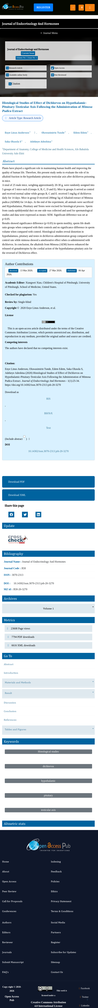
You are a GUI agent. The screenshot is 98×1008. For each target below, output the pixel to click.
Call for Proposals (12, 901)
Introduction (11, 672)
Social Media (58, 922)
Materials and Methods (19, 682)
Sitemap (55, 962)
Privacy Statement (61, 901)
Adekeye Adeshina (41, 141)
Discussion (10, 702)
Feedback (56, 871)
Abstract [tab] (8, 664)
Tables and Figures (17, 729)
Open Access (9, 881)
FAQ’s (5, 972)
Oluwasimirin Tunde (54, 132)
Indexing (56, 861)
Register (43, 7)
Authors (6, 922)
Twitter (84, 997)
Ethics (54, 891)
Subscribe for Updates (63, 952)
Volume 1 (48, 608)
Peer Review (9, 891)
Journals (7, 952)
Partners (56, 932)
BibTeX (48, 413)
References (10, 719)
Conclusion (10, 711)
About (5, 871)
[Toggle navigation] (90, 7)
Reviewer (7, 942)
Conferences (9, 911)
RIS (48, 398)
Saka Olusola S (13, 141)
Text (48, 427)
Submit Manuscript (13, 962)
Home (5, 861)
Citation (14, 84)
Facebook (84, 988)
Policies (55, 881)
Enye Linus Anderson (17, 132)
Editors (6, 932)
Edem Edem (80, 132)
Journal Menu (49, 33)
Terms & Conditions (62, 911)
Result (10, 693)
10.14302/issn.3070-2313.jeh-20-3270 (48, 451)
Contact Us (57, 972)
